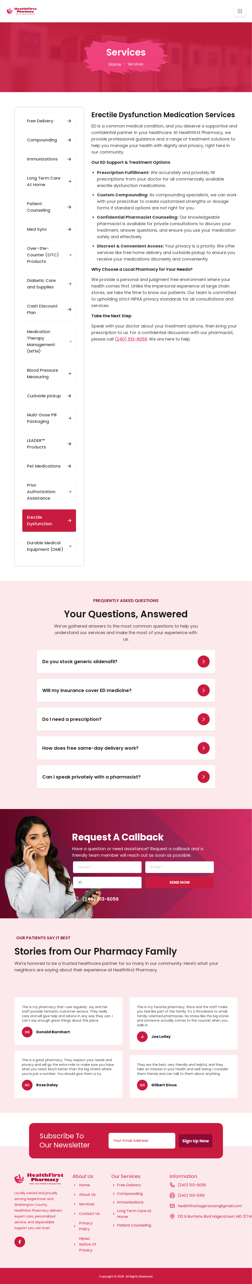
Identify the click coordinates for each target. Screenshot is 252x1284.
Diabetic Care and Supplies (49, 282)
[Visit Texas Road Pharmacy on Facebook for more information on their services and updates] (20, 1240)
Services (86, 1203)
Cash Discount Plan (49, 308)
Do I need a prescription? (72, 718)
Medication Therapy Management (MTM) (49, 340)
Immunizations (49, 157)
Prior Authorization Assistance (49, 490)
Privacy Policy (86, 1224)
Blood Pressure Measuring (49, 372)
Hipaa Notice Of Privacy (87, 1243)
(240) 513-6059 (131, 338)
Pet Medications (49, 465)
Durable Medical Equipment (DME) (49, 544)
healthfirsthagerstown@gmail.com (210, 1204)
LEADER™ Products (49, 442)
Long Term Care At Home (49, 180)
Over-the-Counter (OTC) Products (49, 253)
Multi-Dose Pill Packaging (49, 417)
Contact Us (89, 1212)
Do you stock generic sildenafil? (79, 660)
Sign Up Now (198, 1141)
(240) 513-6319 (191, 1194)
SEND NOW (179, 881)
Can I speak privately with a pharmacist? (91, 775)
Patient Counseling (49, 205)
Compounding (49, 138)
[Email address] (142, 1139)
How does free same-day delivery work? (90, 746)
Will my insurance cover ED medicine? (87, 689)
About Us (87, 1193)
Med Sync (49, 228)
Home (115, 63)
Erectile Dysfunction (49, 519)
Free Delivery (49, 119)
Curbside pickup (49, 394)
